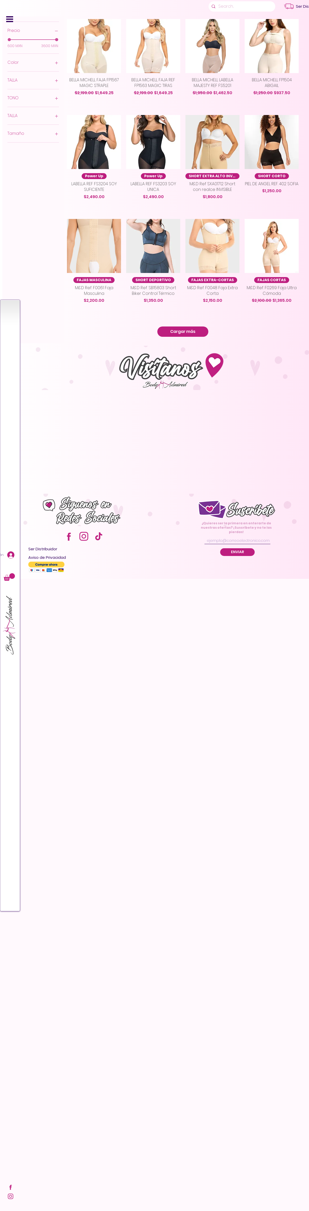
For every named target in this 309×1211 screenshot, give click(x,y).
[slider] (9, 40)
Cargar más (182, 331)
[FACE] (10, 1187)
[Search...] (241, 6)
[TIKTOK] (99, 536)
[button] (9, 19)
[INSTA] (10, 1196)
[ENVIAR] (237, 552)
